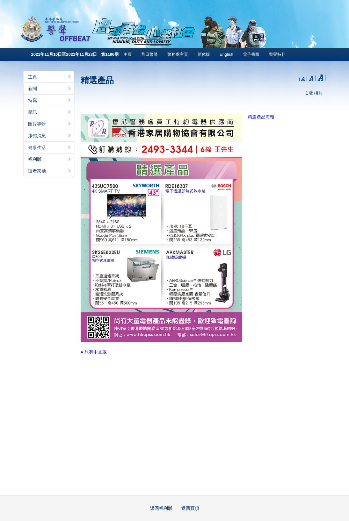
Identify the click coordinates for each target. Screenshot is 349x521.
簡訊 (49, 112)
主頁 (127, 54)
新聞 (49, 88)
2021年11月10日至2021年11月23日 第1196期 (75, 54)
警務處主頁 (177, 54)
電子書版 (251, 54)
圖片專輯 (49, 123)
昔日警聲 (149, 54)
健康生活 (49, 147)
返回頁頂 (190, 508)
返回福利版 (161, 508)
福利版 (49, 159)
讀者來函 (49, 171)
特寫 (49, 100)
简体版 (204, 54)
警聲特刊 (277, 54)
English (226, 54)
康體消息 (49, 135)
